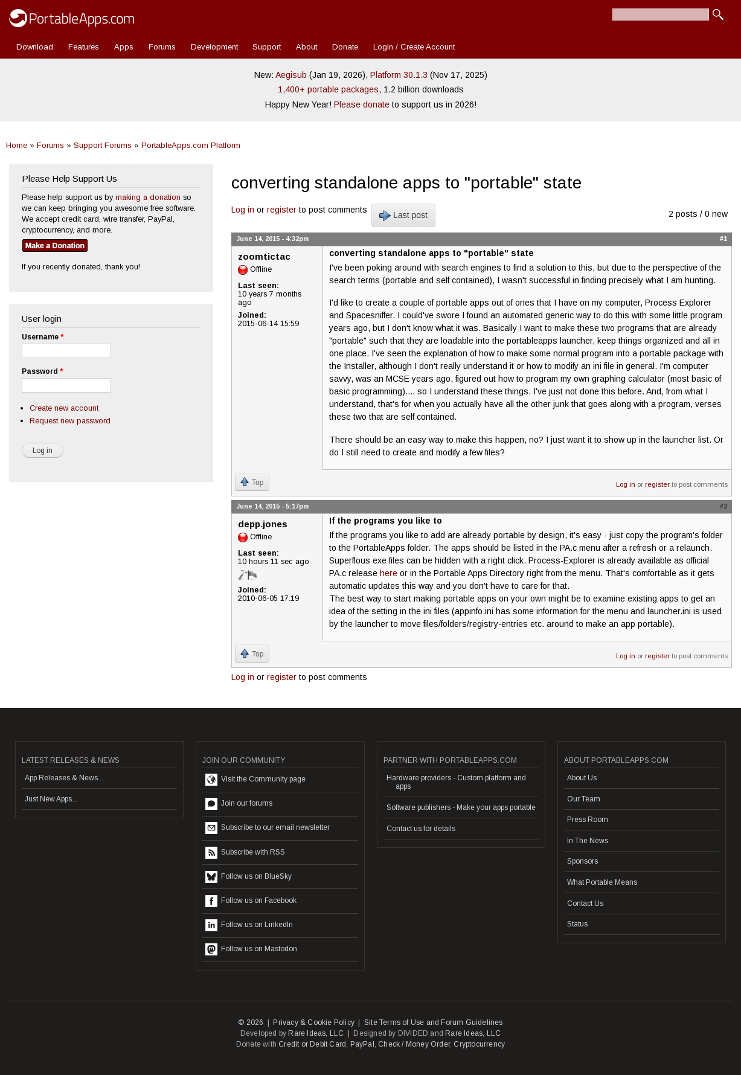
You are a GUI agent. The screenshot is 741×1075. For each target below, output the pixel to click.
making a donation (148, 197)
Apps (123, 46)
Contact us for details (421, 828)
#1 (723, 238)
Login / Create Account (414, 46)
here (388, 573)
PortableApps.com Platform (190, 145)
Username (42, 337)
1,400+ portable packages (328, 89)
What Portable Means (602, 882)
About (306, 46)
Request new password (70, 420)
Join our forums (238, 804)
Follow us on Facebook (251, 901)
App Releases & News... (64, 778)
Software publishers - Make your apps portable (461, 807)
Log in (242, 209)
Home (16, 145)
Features (83, 46)
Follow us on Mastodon (251, 949)
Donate (345, 46)
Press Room (587, 819)
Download (34, 46)
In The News (587, 840)
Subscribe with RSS (245, 853)
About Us (582, 778)
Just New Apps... (51, 799)
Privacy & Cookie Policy (313, 1022)
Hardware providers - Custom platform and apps (456, 782)
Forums (162, 46)
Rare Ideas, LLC (316, 1033)
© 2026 (250, 1022)
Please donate (362, 104)
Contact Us (585, 903)
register (282, 209)
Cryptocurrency (479, 1044)
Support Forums (103, 145)
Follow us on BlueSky (248, 877)
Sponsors (582, 861)
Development (214, 46)
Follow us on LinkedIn (249, 925)
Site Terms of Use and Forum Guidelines (433, 1022)
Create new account (64, 407)
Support (266, 46)
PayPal (362, 1044)
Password (42, 371)
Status (577, 924)
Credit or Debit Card (312, 1044)
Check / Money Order (414, 1044)
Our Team (583, 799)
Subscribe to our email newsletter (267, 828)
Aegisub (291, 75)
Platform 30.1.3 (399, 75)
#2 (723, 506)
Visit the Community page (255, 780)
